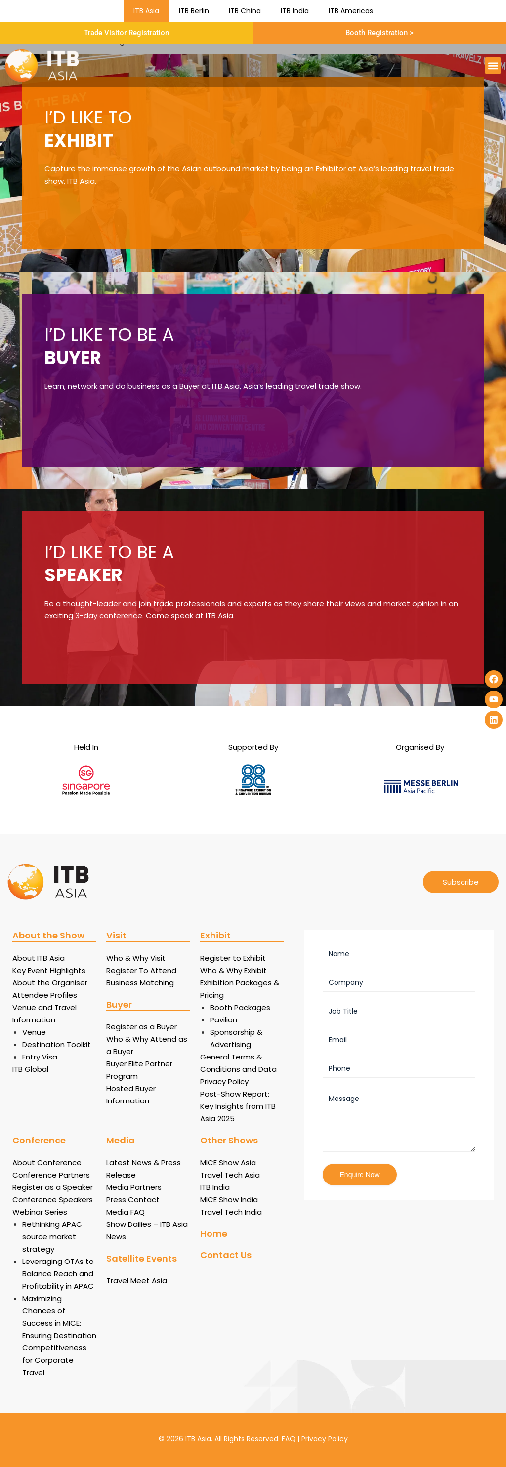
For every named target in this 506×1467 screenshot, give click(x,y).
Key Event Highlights (48, 970)
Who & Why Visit (136, 958)
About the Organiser (49, 983)
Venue (34, 1032)
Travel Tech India (231, 1212)
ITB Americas (351, 11)
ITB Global (30, 1069)
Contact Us (226, 1255)
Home (213, 1233)
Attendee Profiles (44, 995)
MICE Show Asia (228, 1162)
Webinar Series (39, 1212)
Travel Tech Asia (230, 1175)
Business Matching (140, 983)
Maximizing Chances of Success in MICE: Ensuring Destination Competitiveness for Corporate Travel (59, 1335)
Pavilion (223, 1020)
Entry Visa (39, 1057)
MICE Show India (229, 1199)
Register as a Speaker (52, 1187)
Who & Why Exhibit (233, 970)
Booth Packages (240, 1007)
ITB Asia (146, 11)
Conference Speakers (52, 1199)
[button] (493, 65)
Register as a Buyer (141, 1026)
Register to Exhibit (233, 958)
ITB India (295, 11)
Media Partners (134, 1187)
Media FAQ (125, 1212)
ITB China (245, 11)
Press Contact (133, 1199)
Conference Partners (51, 1175)
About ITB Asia (38, 958)
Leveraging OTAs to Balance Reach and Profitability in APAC (58, 1273)
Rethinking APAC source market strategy (52, 1236)
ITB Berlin (194, 11)
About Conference (47, 1162)
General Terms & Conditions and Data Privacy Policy (238, 1069)
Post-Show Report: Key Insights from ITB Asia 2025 (238, 1106)
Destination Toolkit (56, 1044)
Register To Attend (141, 970)
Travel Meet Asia (136, 1280)
